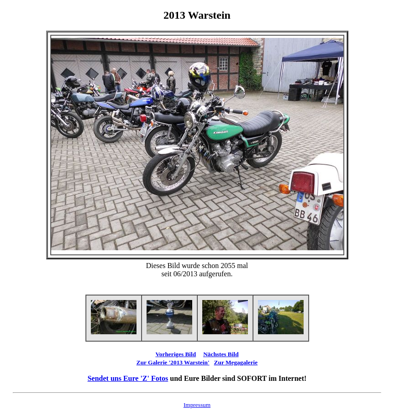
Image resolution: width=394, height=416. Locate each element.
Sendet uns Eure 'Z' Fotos (128, 378)
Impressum (197, 404)
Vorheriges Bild (175, 354)
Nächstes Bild (220, 354)
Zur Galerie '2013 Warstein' (173, 362)
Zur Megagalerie (236, 362)
